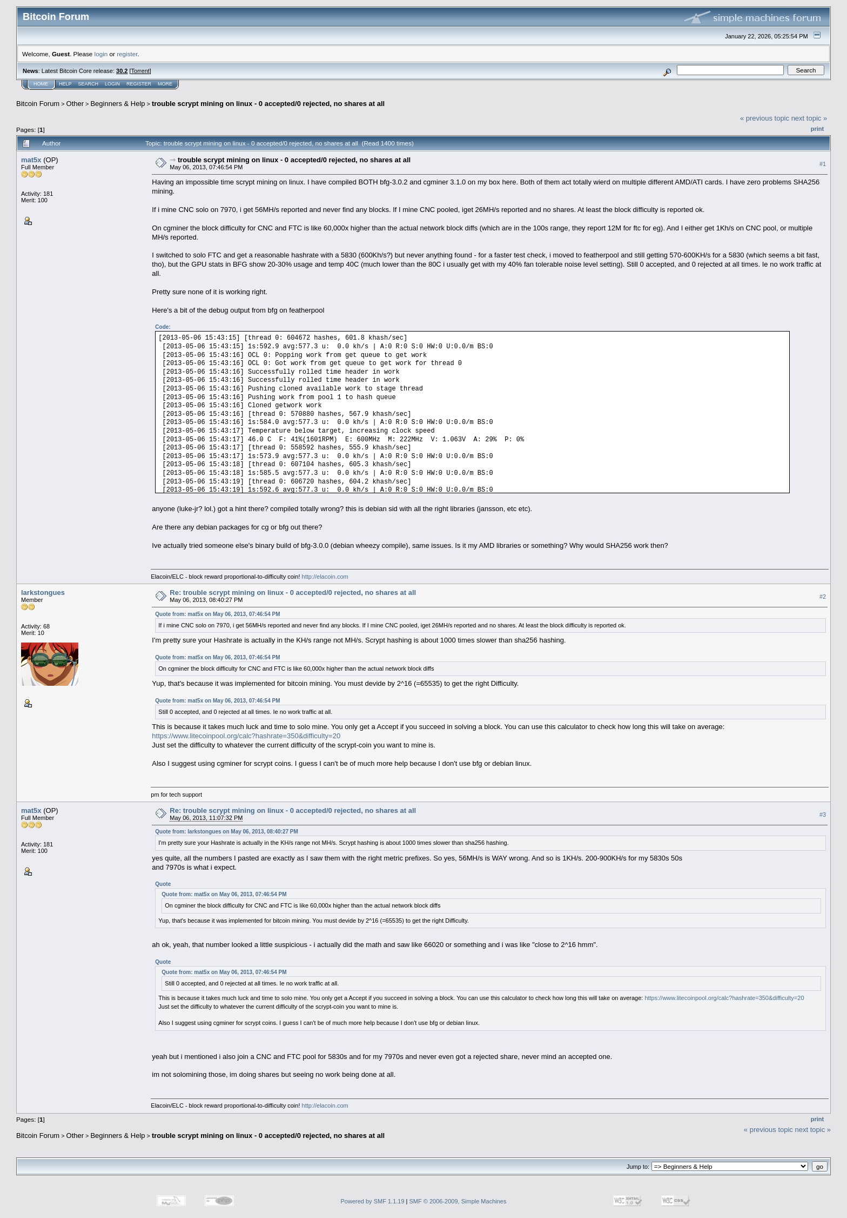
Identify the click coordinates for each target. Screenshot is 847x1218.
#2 (822, 597)
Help (65, 84)
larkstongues (43, 592)
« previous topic (764, 118)
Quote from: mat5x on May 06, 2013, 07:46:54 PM (217, 614)
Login (112, 84)
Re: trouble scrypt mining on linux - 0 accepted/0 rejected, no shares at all (293, 592)
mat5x (31, 160)
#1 (822, 164)
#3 (822, 814)
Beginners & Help (117, 104)
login (101, 53)
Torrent (140, 71)
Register (138, 84)
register (127, 53)
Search (88, 84)
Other (75, 104)
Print (817, 128)
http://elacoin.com (325, 576)
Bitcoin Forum (37, 104)
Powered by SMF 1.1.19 (373, 1201)
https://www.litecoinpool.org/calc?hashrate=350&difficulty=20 (246, 736)
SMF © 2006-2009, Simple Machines (458, 1201)
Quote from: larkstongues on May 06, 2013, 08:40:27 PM (226, 832)
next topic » (809, 118)
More (165, 84)
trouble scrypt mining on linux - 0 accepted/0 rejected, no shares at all (268, 104)
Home (40, 84)
